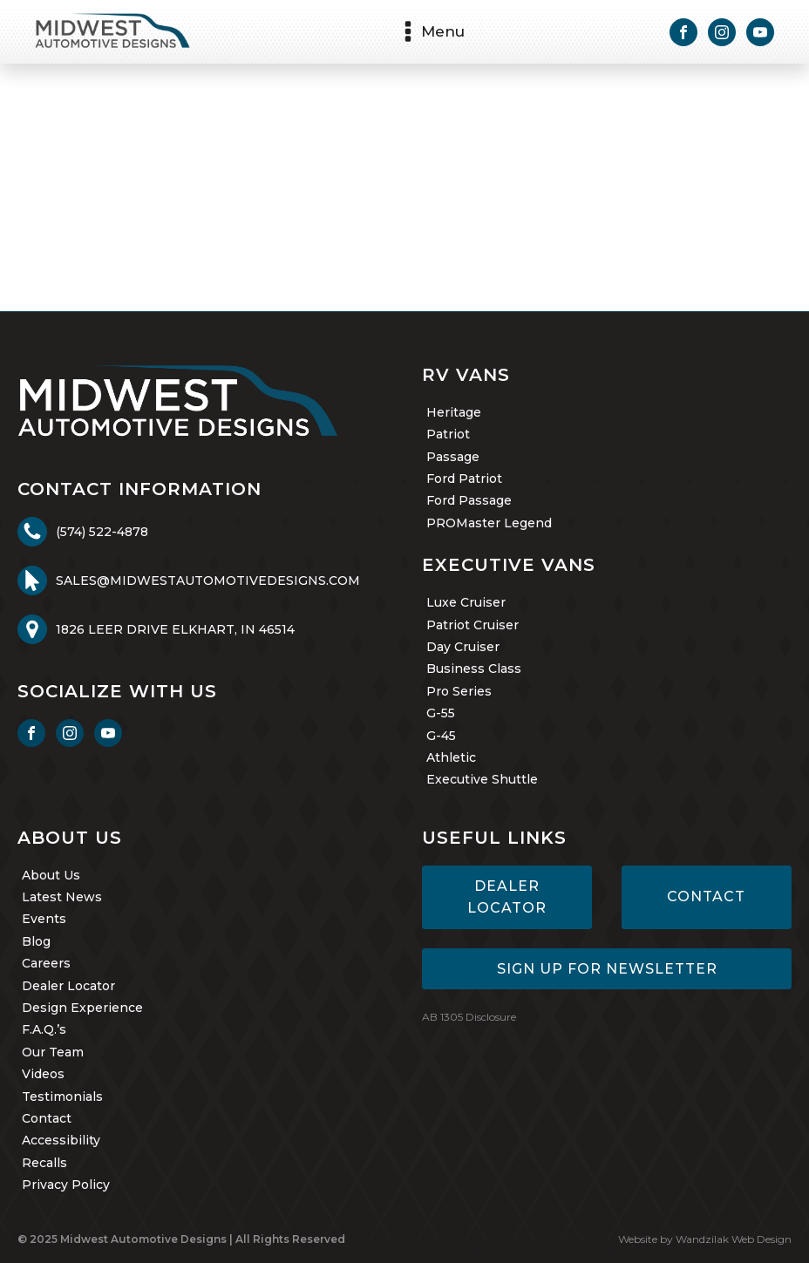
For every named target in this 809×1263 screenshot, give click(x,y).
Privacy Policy (66, 1184)
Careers (46, 963)
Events (44, 919)
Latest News (62, 897)
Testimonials (62, 1096)
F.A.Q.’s (44, 1029)
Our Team (53, 1052)
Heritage (453, 412)
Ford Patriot (464, 478)
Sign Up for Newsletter (607, 969)
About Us (51, 875)
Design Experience (82, 1007)
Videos (43, 1074)
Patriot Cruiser (472, 625)
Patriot (448, 434)
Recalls (44, 1163)
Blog (36, 941)
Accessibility (61, 1140)
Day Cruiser (463, 647)
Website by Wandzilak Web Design (705, 1239)
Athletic (451, 757)
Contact (46, 1118)
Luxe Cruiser (466, 602)
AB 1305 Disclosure (469, 1016)
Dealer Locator (68, 986)
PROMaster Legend (489, 523)
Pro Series (459, 691)
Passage (452, 457)
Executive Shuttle (482, 779)
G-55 (440, 713)
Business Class (473, 668)
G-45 (441, 736)
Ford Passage (469, 500)
